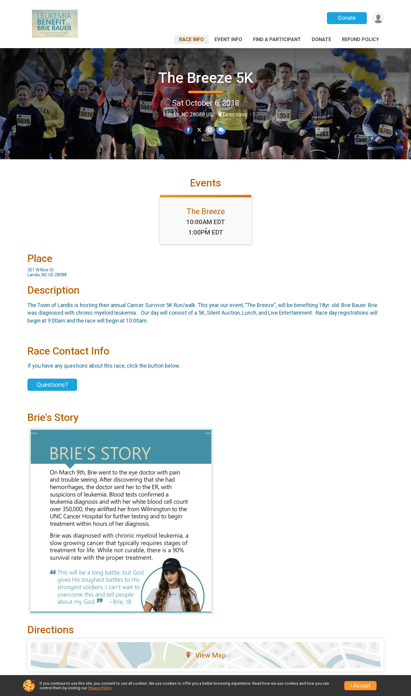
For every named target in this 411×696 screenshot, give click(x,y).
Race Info (191, 39)
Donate (346, 18)
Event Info (228, 39)
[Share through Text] (220, 130)
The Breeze (205, 216)
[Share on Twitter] (199, 130)
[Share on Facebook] (188, 130)
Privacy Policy (99, 688)
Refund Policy (360, 39)
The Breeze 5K (205, 78)
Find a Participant (277, 39)
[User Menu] (378, 18)
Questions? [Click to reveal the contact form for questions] (52, 389)
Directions (235, 114)
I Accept (360, 686)
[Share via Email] (209, 130)
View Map (205, 660)
